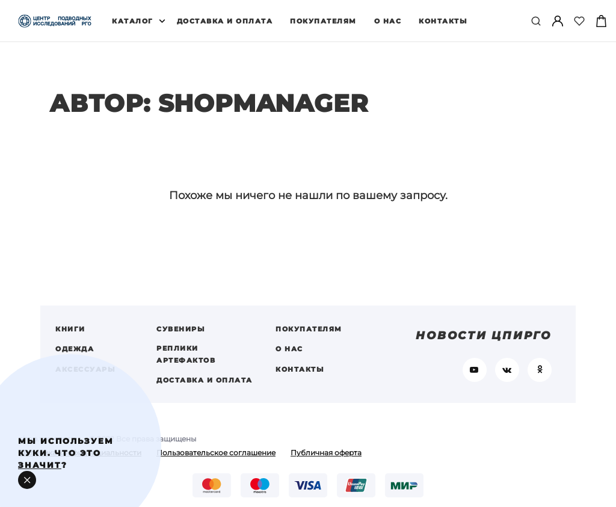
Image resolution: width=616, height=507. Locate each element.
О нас (388, 21)
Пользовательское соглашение (216, 459)
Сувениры (180, 335)
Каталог (132, 21)
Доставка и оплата (225, 21)
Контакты (443, 21)
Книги (70, 335)
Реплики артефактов (185, 360)
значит (39, 465)
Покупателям (323, 21)
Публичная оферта (326, 459)
